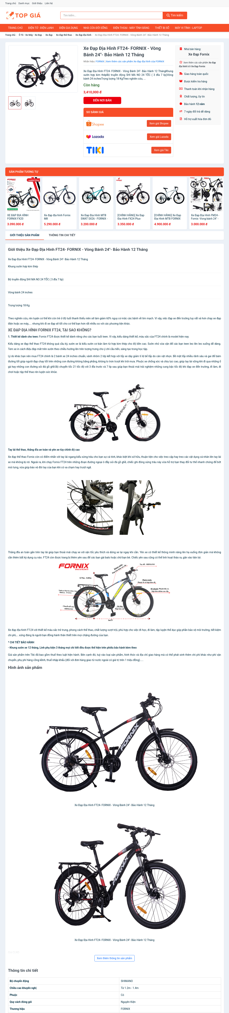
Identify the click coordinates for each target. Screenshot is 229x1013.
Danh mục (24, 3)
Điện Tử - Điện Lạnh (41, 27)
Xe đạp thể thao (64, 35)
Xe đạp (49, 35)
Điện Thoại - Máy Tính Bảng (131, 27)
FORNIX (100, 61)
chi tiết (62, 235)
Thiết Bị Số (162, 27)
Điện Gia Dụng (68, 27)
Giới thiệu (37, 3)
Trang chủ (10, 3)
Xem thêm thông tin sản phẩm (114, 958)
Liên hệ (49, 3)
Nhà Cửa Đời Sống (95, 27)
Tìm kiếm (175, 15)
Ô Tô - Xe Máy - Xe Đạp (30, 35)
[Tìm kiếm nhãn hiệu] (111, 15)
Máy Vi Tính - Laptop (188, 27)
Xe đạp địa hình (83, 35)
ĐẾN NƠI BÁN (102, 100)
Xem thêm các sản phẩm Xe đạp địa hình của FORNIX (135, 61)
